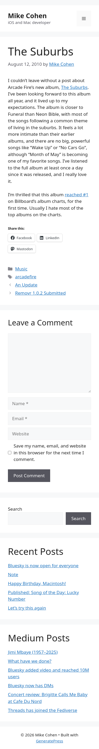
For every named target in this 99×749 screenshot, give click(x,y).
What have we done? (29, 661)
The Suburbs (74, 87)
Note (13, 574)
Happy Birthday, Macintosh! (37, 583)
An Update (26, 285)
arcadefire (25, 277)
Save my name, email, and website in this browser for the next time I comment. (50, 452)
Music (21, 269)
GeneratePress (49, 740)
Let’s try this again (27, 608)
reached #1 (76, 195)
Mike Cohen (27, 15)
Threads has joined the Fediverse (42, 710)
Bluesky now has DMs (31, 685)
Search (15, 509)
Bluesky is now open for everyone (43, 565)
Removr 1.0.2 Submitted (40, 293)
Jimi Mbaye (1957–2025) (33, 652)
